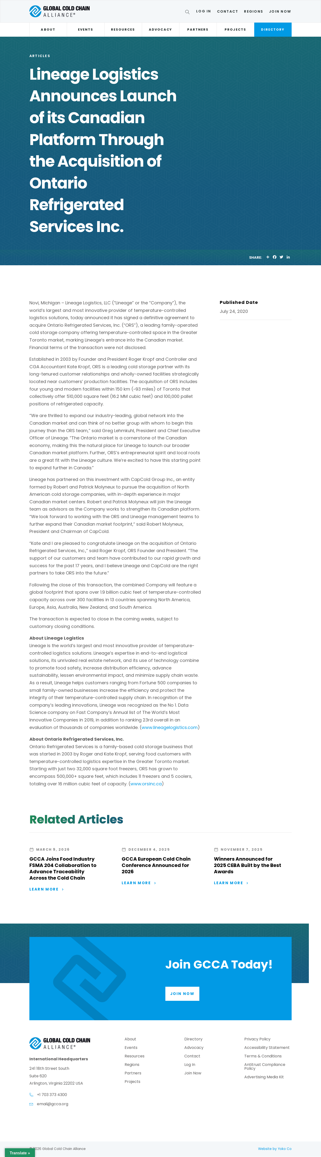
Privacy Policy (257, 1040)
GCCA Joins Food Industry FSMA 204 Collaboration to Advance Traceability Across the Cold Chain (62, 868)
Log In (203, 11)
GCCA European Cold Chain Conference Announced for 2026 (156, 865)
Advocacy (160, 29)
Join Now (280, 11)
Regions (253, 11)
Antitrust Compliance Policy (264, 1067)
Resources (123, 29)
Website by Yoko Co (275, 1149)
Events (85, 29)
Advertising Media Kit (264, 1078)
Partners (198, 29)
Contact (227, 11)
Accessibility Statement (267, 1048)
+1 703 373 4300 (52, 1095)
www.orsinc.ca (146, 784)
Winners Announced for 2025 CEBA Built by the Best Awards (247, 865)
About (48, 29)
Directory (273, 29)
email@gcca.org (52, 1104)
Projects (235, 29)
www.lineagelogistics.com (170, 727)
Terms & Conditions (263, 1057)
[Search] (188, 12)
